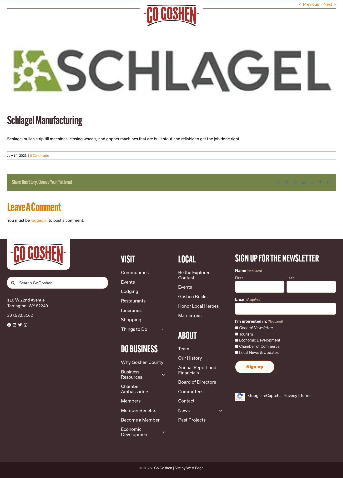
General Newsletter (256, 328)
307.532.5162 (20, 315)
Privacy (290, 395)
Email (248, 300)
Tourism (246, 334)
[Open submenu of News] (219, 410)
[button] (312, 14)
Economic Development (259, 340)
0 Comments (39, 155)
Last (290, 278)
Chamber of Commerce (259, 346)
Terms (305, 395)
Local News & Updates (259, 352)
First (239, 278)
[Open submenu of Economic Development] (162, 432)
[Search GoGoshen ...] (57, 283)
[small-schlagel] (171, 69)
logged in (39, 220)
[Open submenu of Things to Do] (162, 329)
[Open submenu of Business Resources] (162, 374)
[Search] (13, 283)
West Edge (194, 468)
